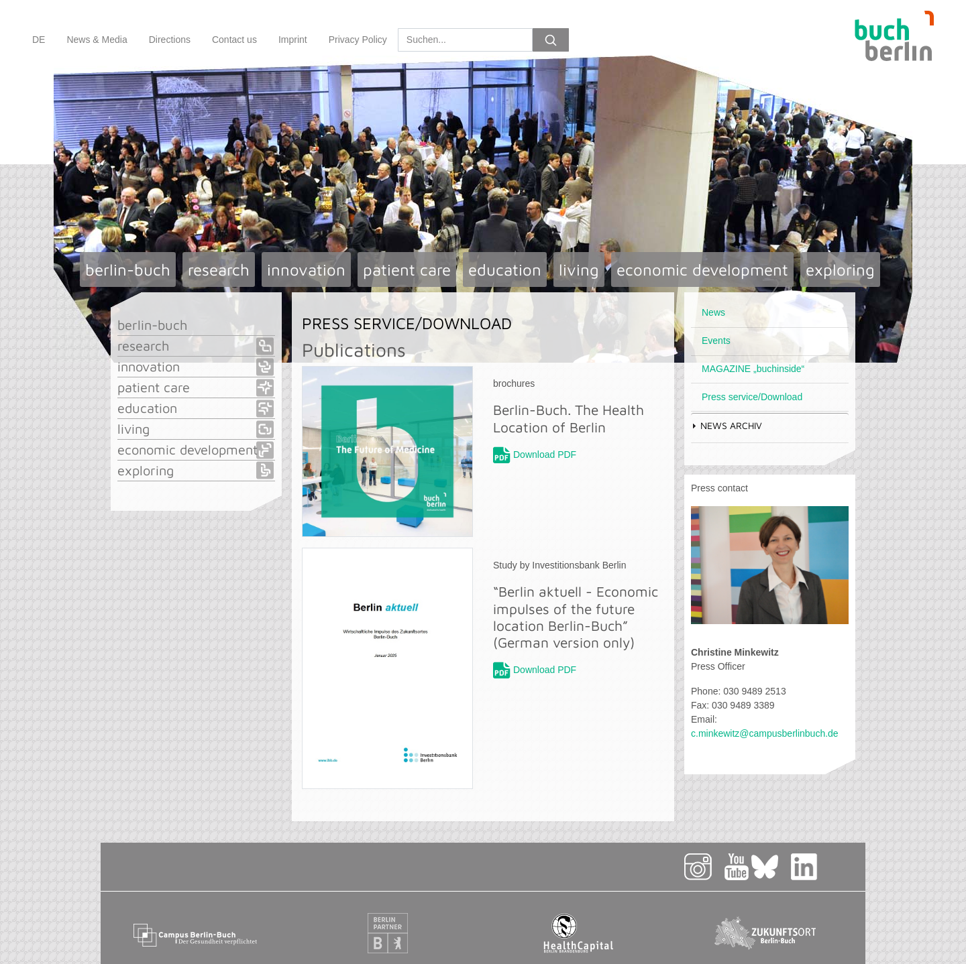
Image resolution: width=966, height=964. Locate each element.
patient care (407, 269)
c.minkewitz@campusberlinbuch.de (765, 733)
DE (38, 39)
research (219, 269)
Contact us (234, 39)
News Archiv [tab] (726, 425)
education (504, 269)
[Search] (465, 40)
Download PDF (544, 454)
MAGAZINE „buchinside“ (753, 368)
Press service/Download (752, 396)
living (579, 269)
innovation (306, 269)
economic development (702, 269)
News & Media (96, 39)
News (713, 312)
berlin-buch (127, 269)
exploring (840, 269)
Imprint (292, 39)
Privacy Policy (358, 39)
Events (716, 340)
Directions (170, 39)
